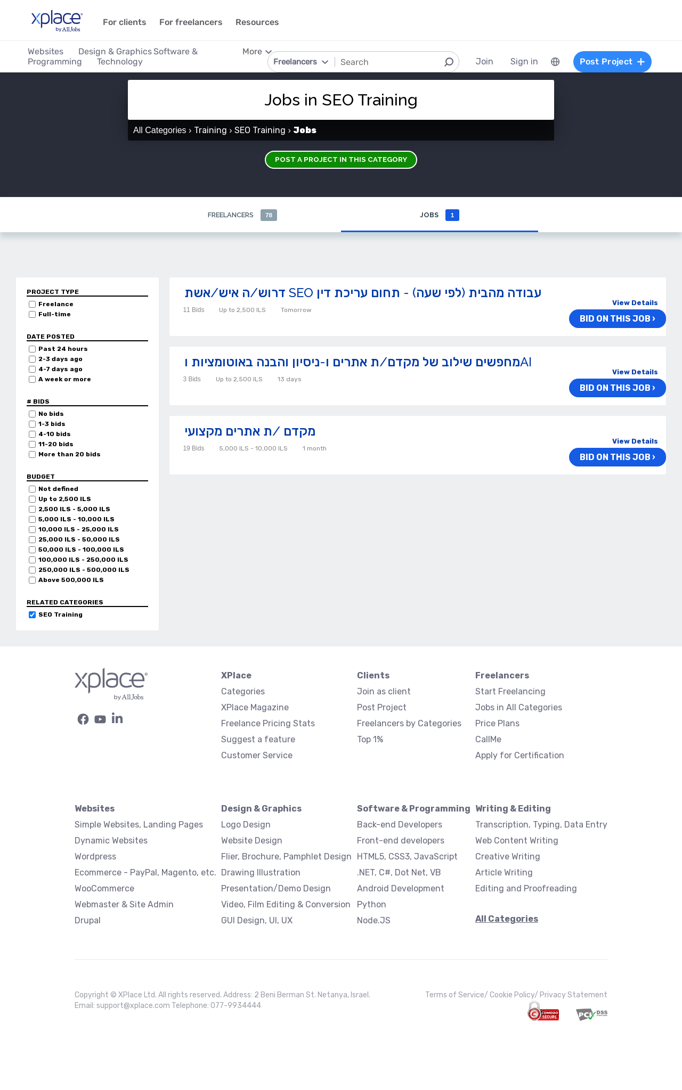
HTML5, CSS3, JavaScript (407, 857)
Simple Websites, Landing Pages (139, 825)
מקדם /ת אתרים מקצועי (249, 431)
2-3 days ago (60, 359)
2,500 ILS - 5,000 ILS (74, 509)
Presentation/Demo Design (276, 889)
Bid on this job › (622, 319)
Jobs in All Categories (518, 708)
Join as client (384, 692)
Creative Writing (507, 857)
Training (210, 130)
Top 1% (370, 740)
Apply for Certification (519, 756)
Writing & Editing (513, 809)
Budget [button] (41, 477)
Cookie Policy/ (515, 995)
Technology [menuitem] (126, 61)
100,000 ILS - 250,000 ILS (83, 560)
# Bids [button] (38, 402)
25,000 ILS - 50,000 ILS (79, 540)
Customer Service (257, 756)
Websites (95, 809)
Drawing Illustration (261, 873)
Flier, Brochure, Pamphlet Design (286, 857)
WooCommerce (104, 889)
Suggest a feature (258, 740)
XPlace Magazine (255, 708)
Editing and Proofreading (526, 889)
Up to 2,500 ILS (64, 499)
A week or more (64, 379)
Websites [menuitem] (51, 51)
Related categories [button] (65, 603)
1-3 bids (52, 424)
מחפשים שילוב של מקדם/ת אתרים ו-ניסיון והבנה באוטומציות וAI (358, 362)
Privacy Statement (573, 995)
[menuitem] (549, 61)
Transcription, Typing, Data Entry (541, 825)
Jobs (439, 215)
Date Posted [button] (51, 337)
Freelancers (242, 215)
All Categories (159, 130)
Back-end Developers (399, 825)
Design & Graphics (261, 809)
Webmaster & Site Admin (124, 905)
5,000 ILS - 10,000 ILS (76, 519)
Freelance (56, 304)
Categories (243, 692)
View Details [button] (635, 303)
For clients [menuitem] (130, 22)
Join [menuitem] (479, 61)
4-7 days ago (60, 369)
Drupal (88, 921)
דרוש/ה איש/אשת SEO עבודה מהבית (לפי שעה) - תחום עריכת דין (362, 293)
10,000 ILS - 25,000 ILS (78, 530)
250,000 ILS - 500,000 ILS (83, 570)
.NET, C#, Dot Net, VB (399, 873)
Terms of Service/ (457, 995)
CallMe (488, 740)
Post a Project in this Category (341, 157)
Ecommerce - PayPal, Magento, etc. (145, 873)
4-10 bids (54, 434)
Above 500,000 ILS (71, 580)
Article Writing (504, 873)
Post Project (382, 708)
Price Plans (497, 724)
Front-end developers (400, 841)
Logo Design (246, 825)
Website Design (251, 841)
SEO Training (60, 615)
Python (371, 905)
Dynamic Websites (111, 841)
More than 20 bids (69, 454)
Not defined (58, 489)
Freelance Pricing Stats (268, 724)
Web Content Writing (516, 841)
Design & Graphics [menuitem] (121, 51)
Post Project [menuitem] (606, 61)
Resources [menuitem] (263, 22)
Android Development (400, 889)
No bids (51, 414)
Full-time (54, 314)
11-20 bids (56, 444)
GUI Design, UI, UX (257, 921)
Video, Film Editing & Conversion (286, 905)
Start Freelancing (510, 692)
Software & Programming (413, 809)
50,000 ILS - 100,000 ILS (81, 550)
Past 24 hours (63, 349)
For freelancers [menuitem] (197, 22)
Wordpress (95, 857)
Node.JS (374, 921)
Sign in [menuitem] (518, 61)
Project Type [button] (53, 292)
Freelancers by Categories (409, 724)
